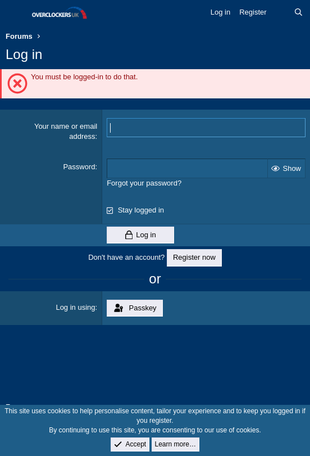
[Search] (298, 12)
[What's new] (280, 12)
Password (79, 166)
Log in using (75, 307)
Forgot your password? (144, 183)
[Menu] (15, 13)
